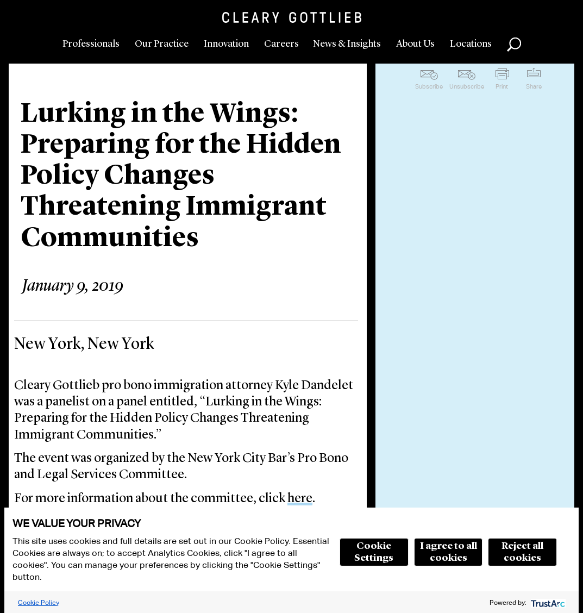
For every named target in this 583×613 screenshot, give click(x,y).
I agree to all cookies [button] (448, 552)
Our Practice (162, 44)
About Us (415, 44)
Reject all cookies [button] (522, 552)
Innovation (226, 44)
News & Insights (347, 44)
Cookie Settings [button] (373, 552)
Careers (281, 44)
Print (502, 86)
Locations (471, 44)
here (299, 498)
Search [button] (514, 44)
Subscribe (429, 86)
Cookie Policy (38, 602)
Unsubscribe (466, 86)
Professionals (91, 44)
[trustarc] (546, 602)
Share (534, 86)
